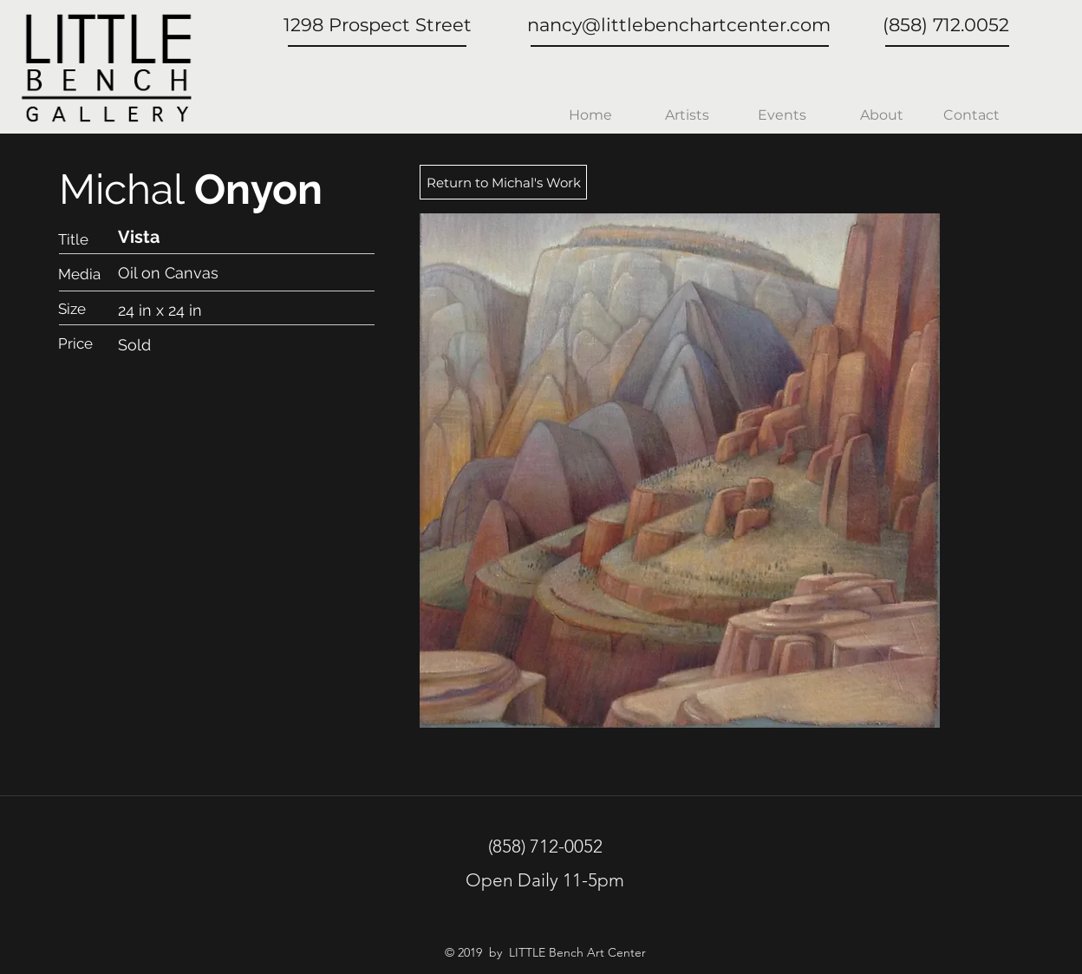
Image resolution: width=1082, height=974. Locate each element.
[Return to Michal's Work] (503, 182)
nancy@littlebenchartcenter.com (679, 25)
